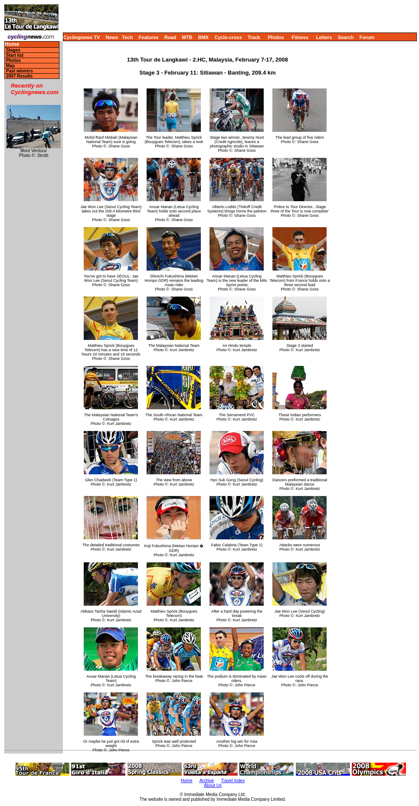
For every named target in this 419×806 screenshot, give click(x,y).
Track (254, 37)
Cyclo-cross (228, 37)
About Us (213, 785)
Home (12, 44)
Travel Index (233, 780)
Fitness (299, 37)
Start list (14, 55)
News (112, 37)
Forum (367, 37)
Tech (127, 37)
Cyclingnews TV (81, 37)
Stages (13, 50)
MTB (187, 37)
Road (170, 37)
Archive (207, 780)
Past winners (19, 71)
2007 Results (19, 76)
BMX (203, 37)
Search (346, 37)
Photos (276, 37)
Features (149, 37)
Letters (324, 37)
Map (10, 65)
